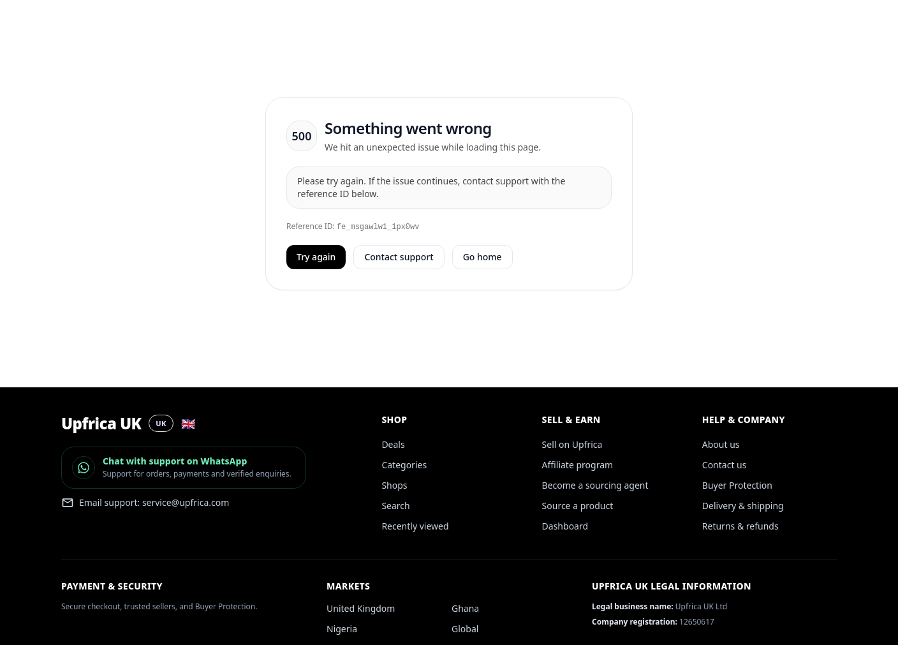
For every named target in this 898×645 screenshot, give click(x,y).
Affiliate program (578, 465)
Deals (392, 444)
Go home (482, 257)
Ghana (465, 608)
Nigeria (342, 629)
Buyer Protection (737, 485)
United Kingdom (361, 608)
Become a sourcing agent (595, 485)
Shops (394, 485)
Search (395, 506)
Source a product (578, 506)
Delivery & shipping (743, 506)
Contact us (724, 465)
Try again (316, 257)
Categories (404, 465)
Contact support (398, 257)
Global (465, 629)
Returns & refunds (740, 526)
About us (721, 444)
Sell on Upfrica (572, 444)
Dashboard (565, 526)
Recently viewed (414, 526)
